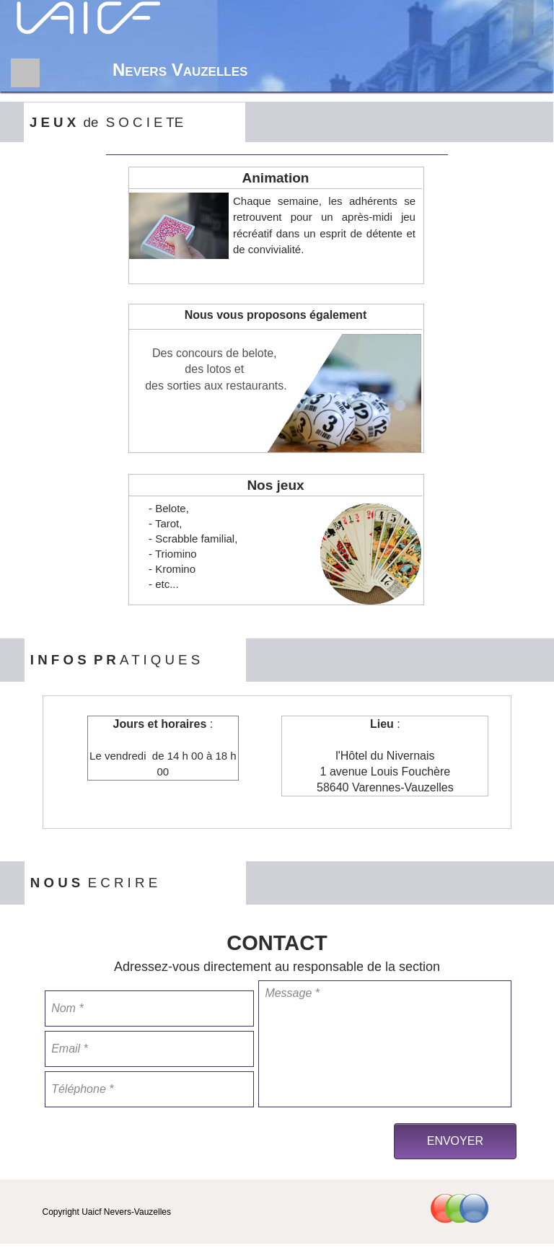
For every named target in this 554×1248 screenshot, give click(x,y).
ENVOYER (455, 1141)
